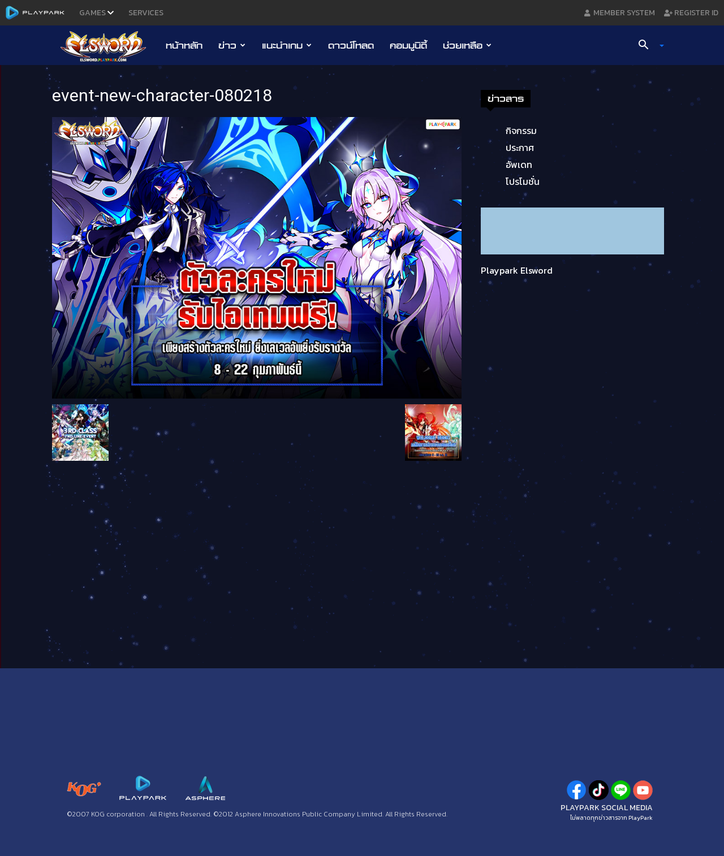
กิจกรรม (521, 130)
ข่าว (231, 45)
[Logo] (109, 45)
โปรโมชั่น (523, 181)
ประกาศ (520, 147)
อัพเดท (519, 164)
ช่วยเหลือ (467, 45)
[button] (647, 46)
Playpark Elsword (517, 270)
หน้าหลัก (184, 45)
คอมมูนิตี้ (408, 45)
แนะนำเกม (287, 45)
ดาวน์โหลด (351, 45)
